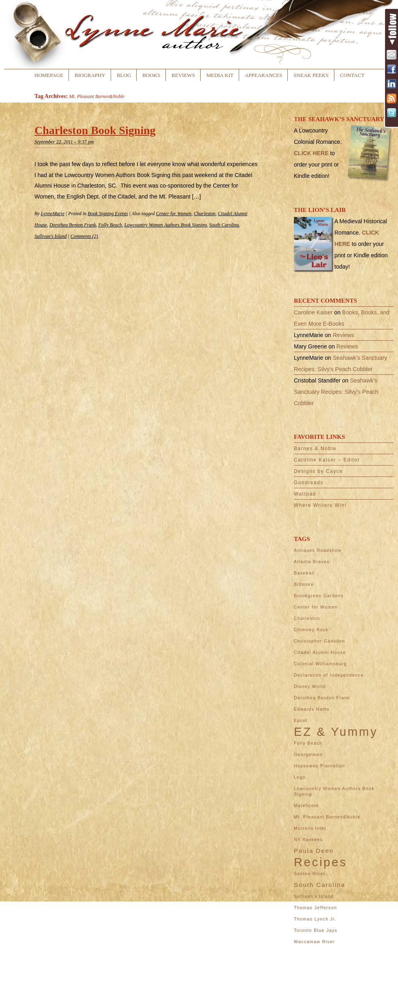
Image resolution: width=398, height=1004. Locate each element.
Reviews (183, 75)
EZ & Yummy (336, 731)
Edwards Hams (312, 709)
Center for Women (174, 213)
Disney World (310, 686)
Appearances (263, 75)
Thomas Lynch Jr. (315, 918)
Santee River (309, 873)
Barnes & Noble (315, 448)
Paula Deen (314, 850)
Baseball (304, 572)
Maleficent (306, 805)
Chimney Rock (311, 629)
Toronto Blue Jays (315, 930)
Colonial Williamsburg (320, 663)
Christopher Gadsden (319, 641)
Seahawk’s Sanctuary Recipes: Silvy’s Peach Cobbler (336, 391)
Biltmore (304, 584)
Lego (300, 777)
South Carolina (224, 225)
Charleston (204, 213)
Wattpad (305, 494)
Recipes (320, 862)
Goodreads (308, 482)
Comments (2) (84, 236)
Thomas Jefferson (315, 907)
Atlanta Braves (312, 561)
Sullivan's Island (50, 236)
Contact (352, 75)
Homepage (48, 75)
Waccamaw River (314, 941)
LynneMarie (52, 213)
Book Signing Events (108, 213)
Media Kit (219, 75)
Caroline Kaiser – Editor (327, 460)
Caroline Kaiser (313, 312)
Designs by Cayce (318, 471)
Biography (90, 75)
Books (151, 75)
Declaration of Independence (329, 675)
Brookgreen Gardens (319, 595)
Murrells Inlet (310, 828)
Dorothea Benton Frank (72, 225)
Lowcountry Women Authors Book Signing (165, 225)
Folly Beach (110, 225)
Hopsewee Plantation (319, 765)
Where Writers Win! (320, 505)
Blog (124, 75)
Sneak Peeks (310, 75)
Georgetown (308, 754)
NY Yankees (308, 839)
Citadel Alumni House (320, 652)
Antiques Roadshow (317, 550)
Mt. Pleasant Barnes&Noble (327, 816)
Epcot (301, 720)
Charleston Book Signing (95, 130)
